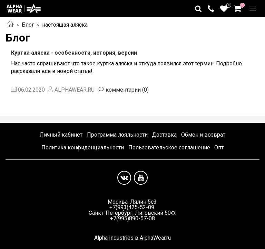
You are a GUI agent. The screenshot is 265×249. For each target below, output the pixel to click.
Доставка (164, 134)
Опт (219, 147)
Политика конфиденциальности (82, 147)
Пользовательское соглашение (169, 147)
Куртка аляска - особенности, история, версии (74, 52)
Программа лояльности (117, 134)
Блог (28, 24)
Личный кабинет (61, 134)
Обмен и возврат (203, 134)
